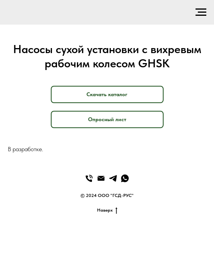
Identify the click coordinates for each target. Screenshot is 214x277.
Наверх (107, 210)
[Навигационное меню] (201, 12)
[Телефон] (89, 178)
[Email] (101, 178)
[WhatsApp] (125, 178)
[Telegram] (113, 178)
